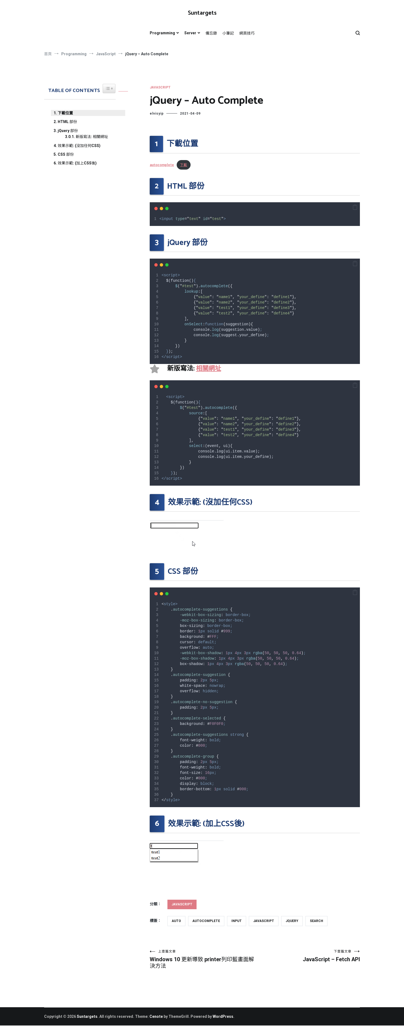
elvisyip (157, 113)
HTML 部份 (67, 122)
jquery (292, 921)
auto (176, 921)
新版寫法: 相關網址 (92, 136)
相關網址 (209, 368)
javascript (263, 921)
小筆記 (228, 33)
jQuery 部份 (68, 130)
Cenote (156, 1017)
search (316, 921)
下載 (183, 165)
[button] (355, 207)
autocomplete (162, 165)
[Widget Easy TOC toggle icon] (109, 88)
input (236, 921)
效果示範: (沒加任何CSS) (79, 145)
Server (190, 33)
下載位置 (65, 113)
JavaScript (160, 87)
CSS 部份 (66, 154)
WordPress (223, 1017)
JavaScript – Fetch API (307, 956)
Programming (162, 33)
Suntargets (202, 13)
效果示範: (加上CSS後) (77, 163)
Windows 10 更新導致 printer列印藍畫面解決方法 (202, 959)
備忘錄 (211, 33)
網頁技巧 (247, 33)
